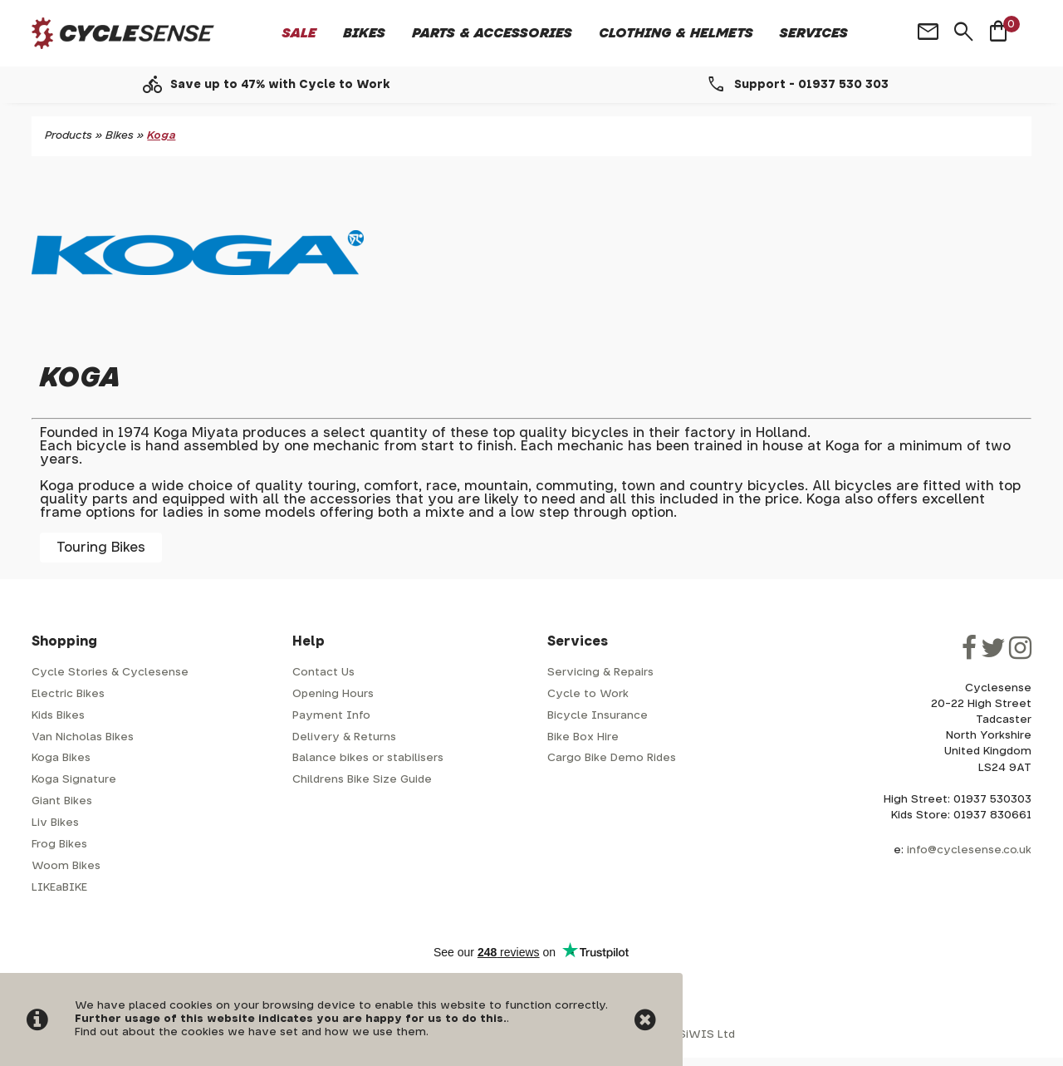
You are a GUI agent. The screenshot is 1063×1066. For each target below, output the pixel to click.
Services (814, 33)
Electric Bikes (68, 694)
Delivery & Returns (344, 737)
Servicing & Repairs (600, 672)
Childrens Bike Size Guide (362, 779)
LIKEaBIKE (59, 887)
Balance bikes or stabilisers (367, 758)
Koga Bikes (61, 758)
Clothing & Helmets (676, 33)
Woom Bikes (66, 866)
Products (68, 135)
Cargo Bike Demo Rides (611, 758)
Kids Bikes (58, 715)
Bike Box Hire (583, 737)
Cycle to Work (588, 694)
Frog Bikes (59, 844)
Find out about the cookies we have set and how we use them (250, 1032)
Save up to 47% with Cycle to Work (280, 85)
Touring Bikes (100, 547)
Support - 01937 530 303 (811, 85)
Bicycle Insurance (597, 715)
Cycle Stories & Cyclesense (110, 672)
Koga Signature (74, 779)
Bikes (364, 33)
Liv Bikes (55, 823)
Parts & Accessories (492, 33)
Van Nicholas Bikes (83, 737)
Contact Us (323, 672)
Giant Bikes (62, 801)
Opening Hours (333, 694)
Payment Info (331, 715)
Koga (161, 135)
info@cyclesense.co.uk (969, 850)
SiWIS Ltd (706, 1034)
